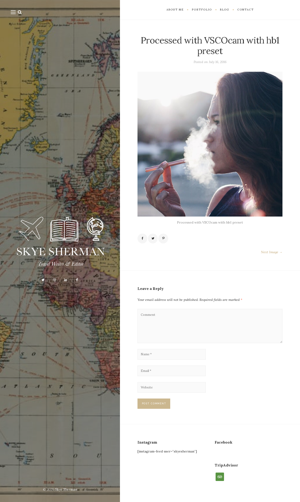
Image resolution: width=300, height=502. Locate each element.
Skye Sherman (66, 489)
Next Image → (271, 252)
